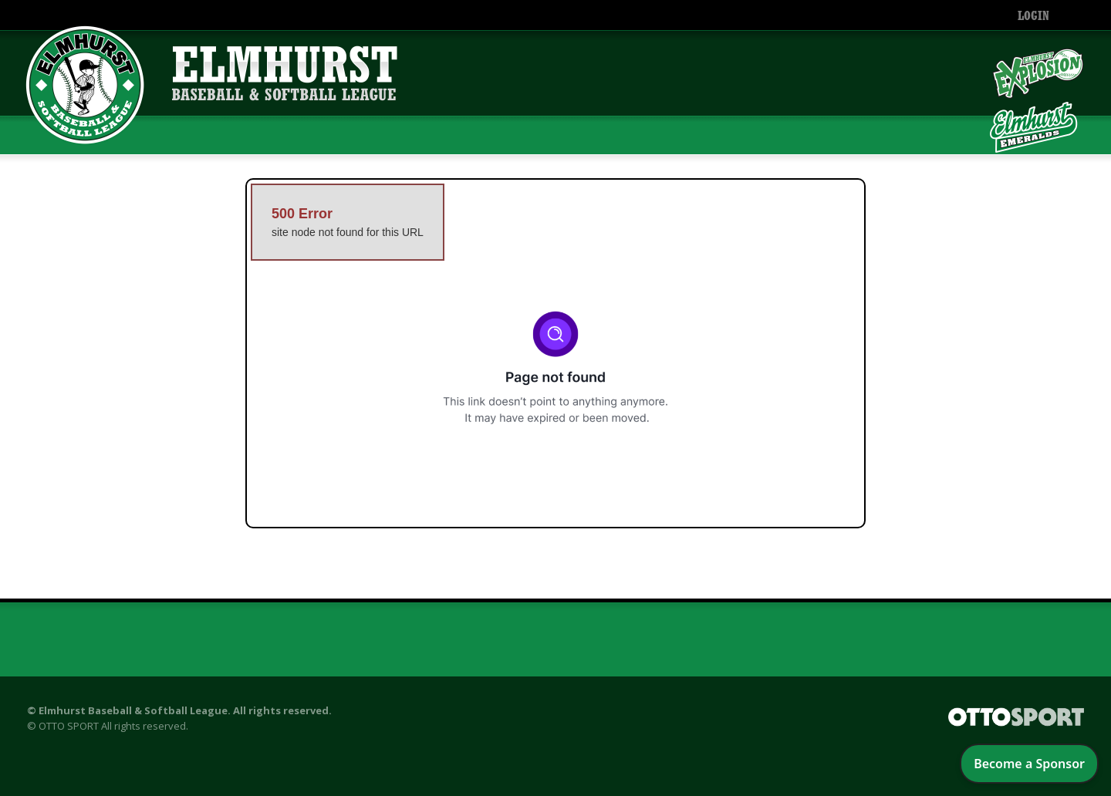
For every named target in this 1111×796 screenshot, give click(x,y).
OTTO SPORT (69, 726)
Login (1033, 17)
